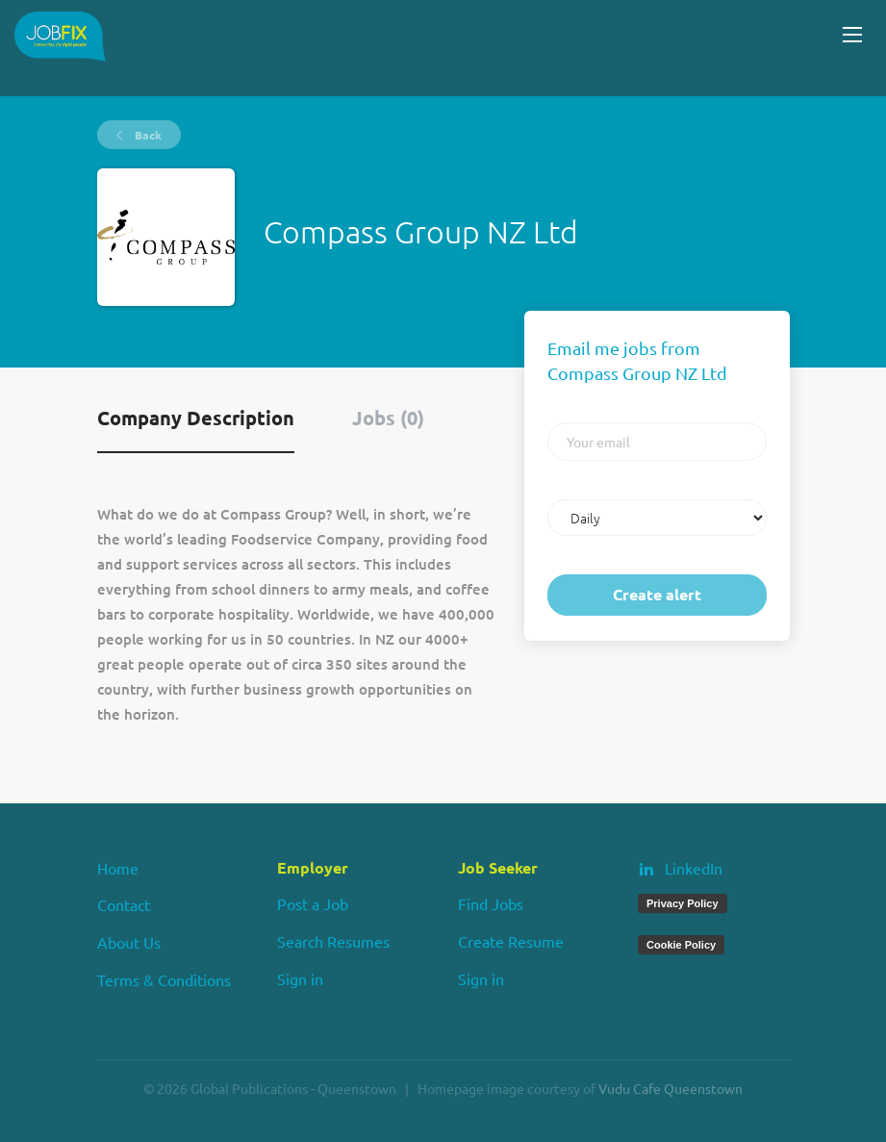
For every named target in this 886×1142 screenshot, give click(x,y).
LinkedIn (693, 867)
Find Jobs (490, 903)
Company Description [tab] (195, 417)
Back (147, 134)
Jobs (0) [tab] (388, 417)
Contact (123, 904)
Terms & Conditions (164, 979)
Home (118, 867)
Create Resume (511, 941)
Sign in (300, 978)
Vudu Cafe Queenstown (670, 1088)
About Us (129, 942)
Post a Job (312, 903)
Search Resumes (333, 941)
